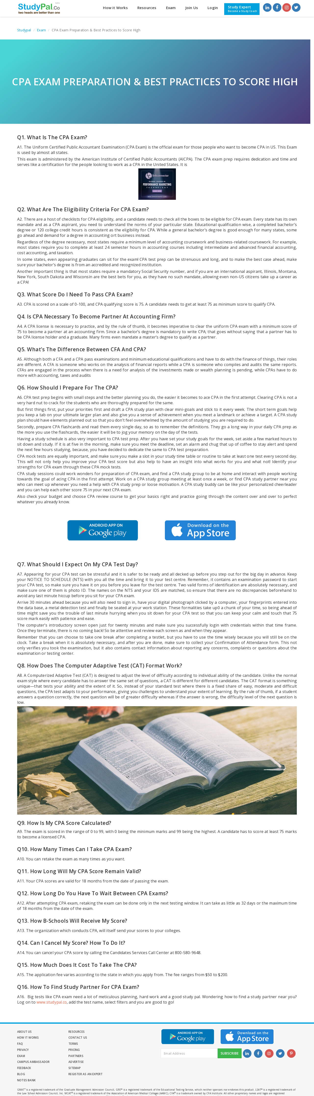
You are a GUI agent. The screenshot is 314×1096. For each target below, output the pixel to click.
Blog (112, 1056)
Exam (171, 7)
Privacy (23, 1044)
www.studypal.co (52, 1002)
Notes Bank (72, 1062)
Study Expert (242, 9)
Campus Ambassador (79, 1050)
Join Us (191, 7)
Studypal (24, 30)
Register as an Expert (34, 1062)
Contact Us (26, 1038)
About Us (24, 1032)
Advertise (115, 1050)
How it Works (115, 7)
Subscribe (230, 1055)
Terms (113, 1038)
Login (213, 7)
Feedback (24, 1056)
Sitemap (69, 1056)
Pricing (68, 1044)
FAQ (66, 1038)
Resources (147, 7)
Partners (24, 1050)
